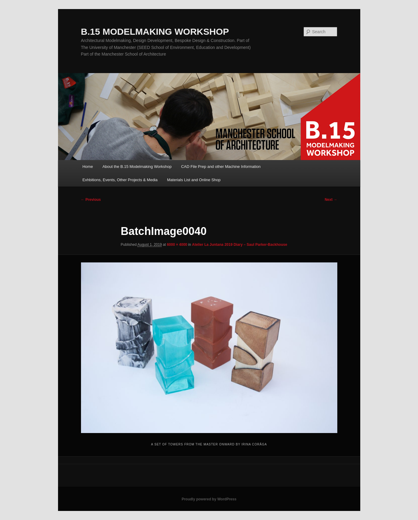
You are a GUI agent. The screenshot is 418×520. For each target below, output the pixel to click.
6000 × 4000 (177, 244)
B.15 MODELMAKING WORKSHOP (155, 32)
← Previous (91, 199)
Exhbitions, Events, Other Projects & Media (120, 180)
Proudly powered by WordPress (209, 499)
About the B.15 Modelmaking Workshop (137, 166)
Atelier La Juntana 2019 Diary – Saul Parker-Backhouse (239, 244)
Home (88, 166)
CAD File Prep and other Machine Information (221, 166)
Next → (331, 199)
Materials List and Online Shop (194, 180)
